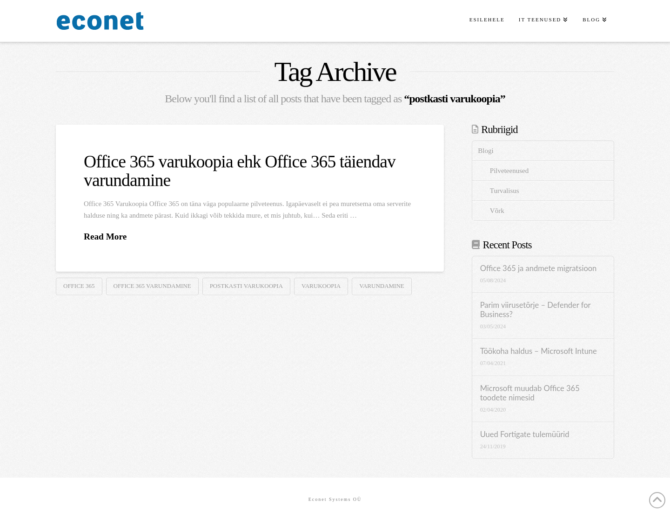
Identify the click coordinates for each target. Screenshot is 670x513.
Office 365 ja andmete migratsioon (538, 268)
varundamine (381, 285)
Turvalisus (504, 190)
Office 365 (79, 285)
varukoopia (321, 285)
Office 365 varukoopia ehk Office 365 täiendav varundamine (239, 170)
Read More (105, 236)
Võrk (497, 210)
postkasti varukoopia (246, 285)
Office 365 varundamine (152, 285)
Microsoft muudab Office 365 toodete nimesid (530, 393)
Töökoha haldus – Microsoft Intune (538, 351)
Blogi (485, 150)
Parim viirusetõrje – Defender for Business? (535, 310)
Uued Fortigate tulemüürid (525, 434)
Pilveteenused (509, 170)
